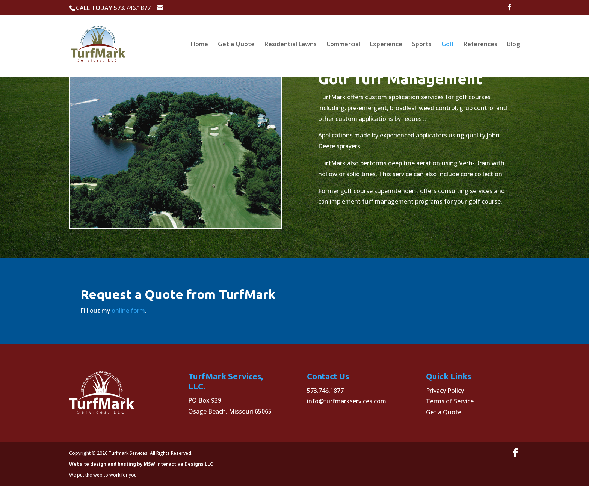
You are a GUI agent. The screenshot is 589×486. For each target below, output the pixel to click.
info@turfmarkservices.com (346, 401)
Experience (386, 44)
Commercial (343, 44)
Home (199, 44)
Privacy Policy (445, 390)
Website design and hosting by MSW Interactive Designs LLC (141, 464)
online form (128, 310)
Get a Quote (236, 44)
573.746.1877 (325, 390)
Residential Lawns (290, 44)
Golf (447, 44)
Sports (422, 44)
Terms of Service (450, 401)
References (480, 44)
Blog (513, 44)
